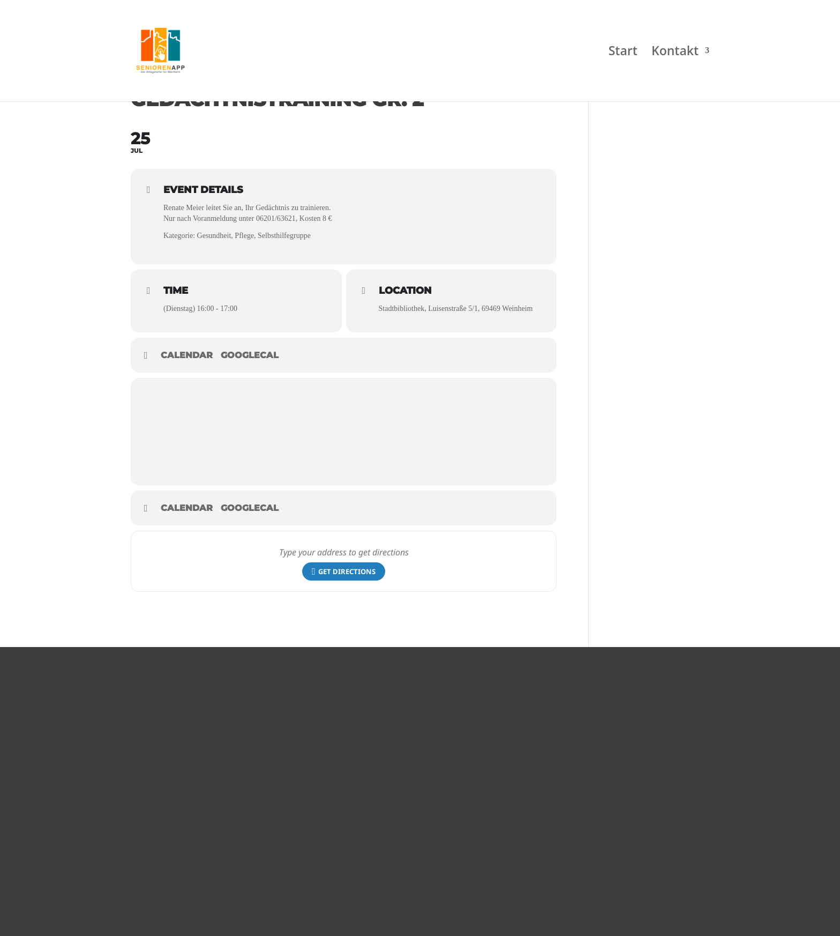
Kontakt (675, 53)
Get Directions (344, 572)
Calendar (187, 355)
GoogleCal (250, 355)
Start (623, 53)
